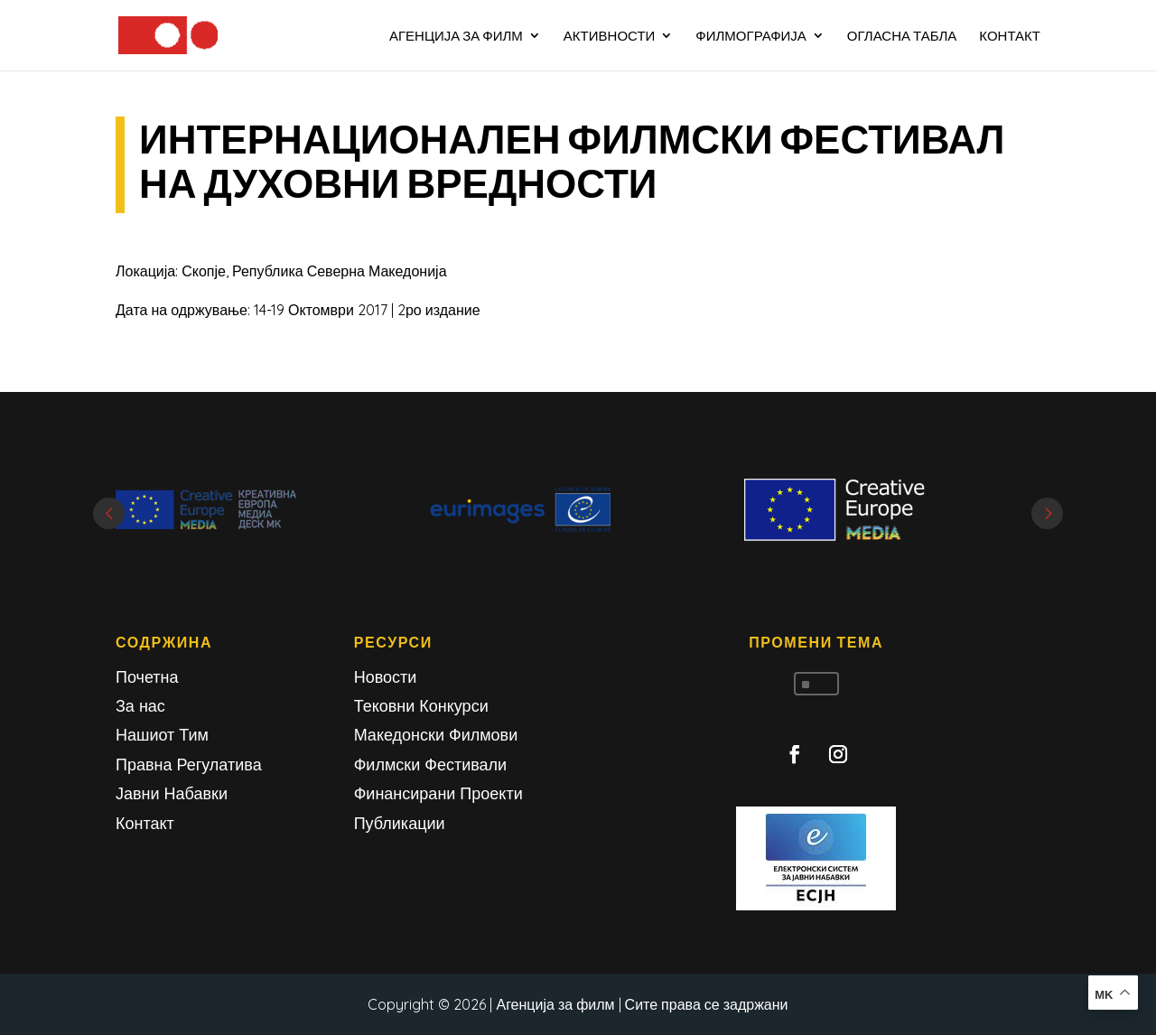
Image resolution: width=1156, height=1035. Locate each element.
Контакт (145, 823)
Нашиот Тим (162, 734)
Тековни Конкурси (421, 705)
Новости (385, 677)
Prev (109, 513)
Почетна (147, 677)
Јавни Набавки (172, 793)
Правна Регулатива (189, 764)
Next (1047, 513)
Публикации (399, 823)
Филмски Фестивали (430, 764)
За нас (140, 705)
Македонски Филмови (436, 734)
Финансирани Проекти (438, 793)
